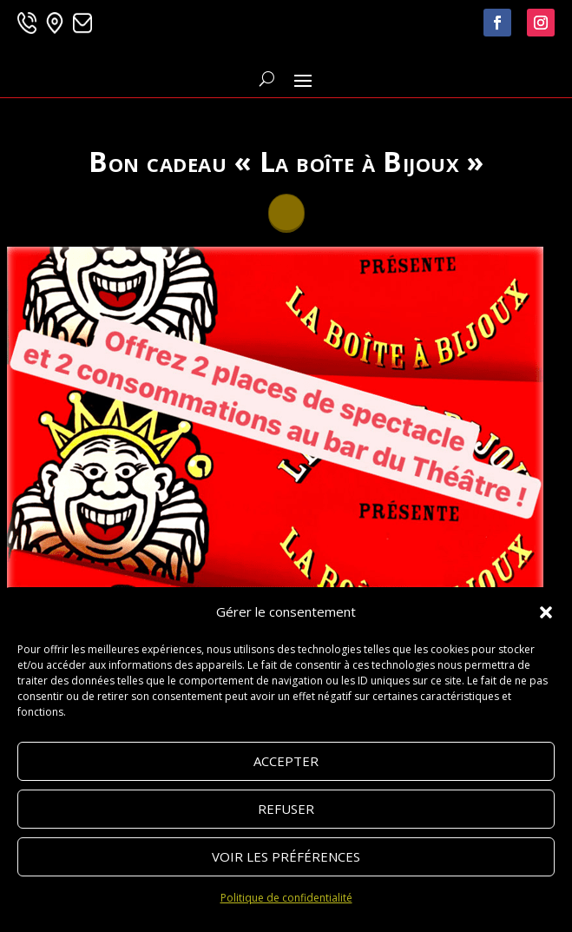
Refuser (286, 808)
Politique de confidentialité (286, 897)
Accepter (286, 761)
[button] (546, 612)
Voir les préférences (286, 856)
